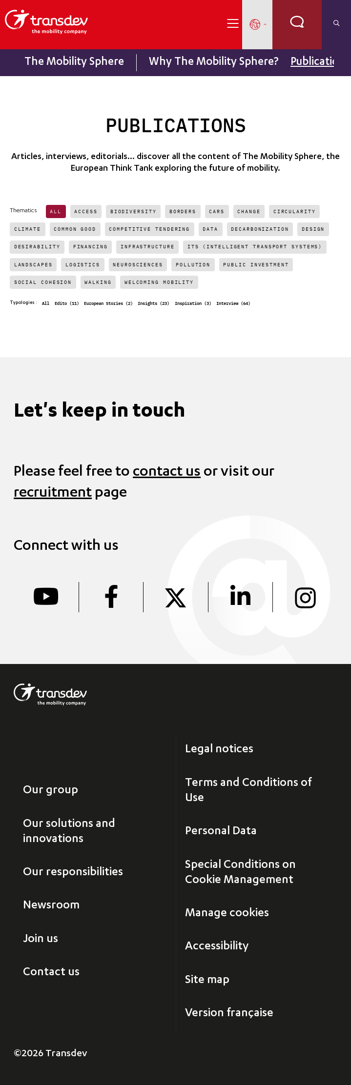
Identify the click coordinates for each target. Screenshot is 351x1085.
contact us (167, 472)
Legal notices (219, 749)
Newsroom (51, 906)
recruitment (53, 493)
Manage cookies (227, 913)
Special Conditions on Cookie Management (240, 873)
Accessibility (216, 947)
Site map (207, 980)
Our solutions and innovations (69, 832)
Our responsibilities (73, 872)
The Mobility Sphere (74, 63)
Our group (50, 790)
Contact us (51, 972)
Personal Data (221, 831)
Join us (40, 939)
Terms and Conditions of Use (248, 791)
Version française (229, 1013)
